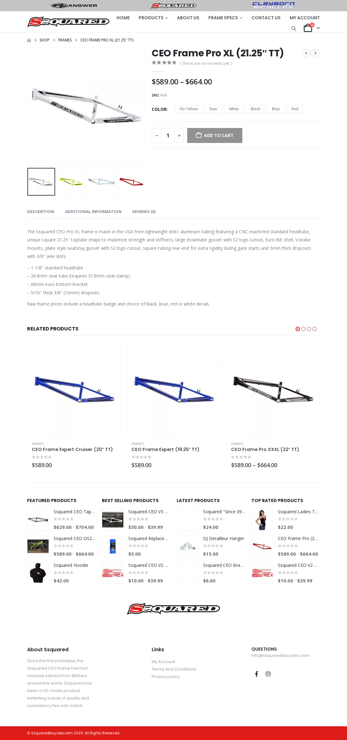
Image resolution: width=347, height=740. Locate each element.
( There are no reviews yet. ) (206, 63)
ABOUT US (188, 18)
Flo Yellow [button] (189, 108)
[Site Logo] (68, 21)
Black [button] (255, 108)
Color (159, 109)
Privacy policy (165, 677)
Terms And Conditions (174, 669)
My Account (163, 662)
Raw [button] (213, 108)
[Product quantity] (168, 135)
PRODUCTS (151, 18)
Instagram (268, 674)
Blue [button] (276, 108)
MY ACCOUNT (305, 18)
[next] (315, 53)
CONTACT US (266, 18)
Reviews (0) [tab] (143, 211)
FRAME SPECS (223, 18)
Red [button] (295, 108)
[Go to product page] (73, 390)
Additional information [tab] (93, 211)
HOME (123, 18)
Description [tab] (40, 211)
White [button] (234, 108)
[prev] (306, 53)
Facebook (256, 674)
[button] (294, 28)
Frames (38, 444)
